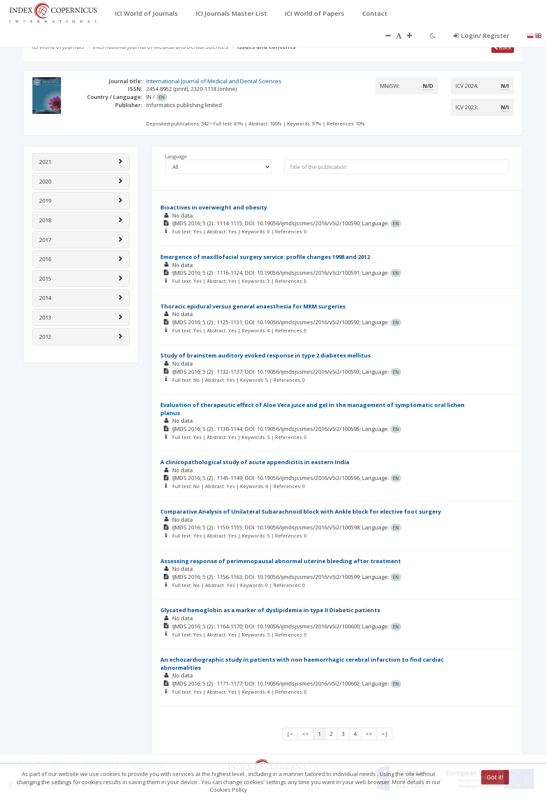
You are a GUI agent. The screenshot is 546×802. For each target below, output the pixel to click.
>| (384, 734)
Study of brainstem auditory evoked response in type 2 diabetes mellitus (265, 355)
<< (305, 734)
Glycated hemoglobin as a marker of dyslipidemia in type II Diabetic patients (270, 610)
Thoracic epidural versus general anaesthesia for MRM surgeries (253, 306)
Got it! (495, 777)
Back (502, 47)
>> (369, 734)
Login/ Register (481, 35)
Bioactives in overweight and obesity (213, 207)
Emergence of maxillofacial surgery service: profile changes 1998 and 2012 (265, 257)
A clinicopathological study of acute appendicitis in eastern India (254, 462)
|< (290, 734)
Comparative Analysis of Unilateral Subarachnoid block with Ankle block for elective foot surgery (300, 511)
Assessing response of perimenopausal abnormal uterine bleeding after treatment (280, 561)
